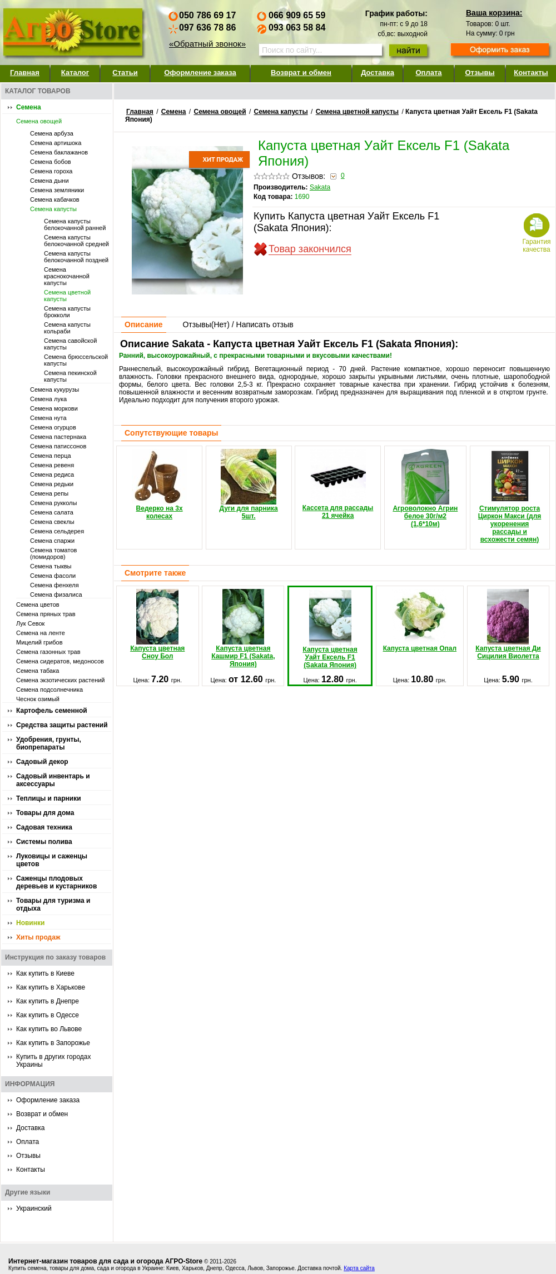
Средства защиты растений (62, 725)
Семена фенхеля (54, 585)
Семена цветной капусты (357, 112)
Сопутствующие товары (171, 432)
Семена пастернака (58, 436)
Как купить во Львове (49, 1029)
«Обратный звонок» (207, 43)
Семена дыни (49, 180)
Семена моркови (54, 408)
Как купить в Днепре (47, 1001)
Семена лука (48, 399)
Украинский (34, 1208)
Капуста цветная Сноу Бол (157, 624)
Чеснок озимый (37, 699)
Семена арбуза (51, 133)
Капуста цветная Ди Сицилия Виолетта (508, 624)
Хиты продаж (38, 937)
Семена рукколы (53, 502)
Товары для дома (45, 813)
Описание (144, 324)
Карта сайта (359, 1268)
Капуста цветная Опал (419, 620)
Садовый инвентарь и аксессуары (53, 780)
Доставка (377, 72)
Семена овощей (39, 121)
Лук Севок (30, 623)
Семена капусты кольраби (67, 327)
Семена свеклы (52, 521)
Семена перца (50, 455)
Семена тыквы (51, 566)
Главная (24, 72)
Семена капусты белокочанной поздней (76, 256)
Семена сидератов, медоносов (60, 661)
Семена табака (37, 670)
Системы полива (44, 842)
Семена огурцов (53, 427)
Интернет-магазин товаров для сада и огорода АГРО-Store (105, 1261)
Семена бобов (50, 161)
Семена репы (49, 493)
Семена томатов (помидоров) (53, 553)
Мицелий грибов (39, 642)
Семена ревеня (52, 465)
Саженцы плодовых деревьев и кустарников (56, 882)
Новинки (30, 923)
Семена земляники (57, 190)
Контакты (531, 72)
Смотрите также (155, 572)
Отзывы (479, 72)
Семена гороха (51, 171)
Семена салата (51, 512)
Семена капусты (53, 209)
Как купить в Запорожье (53, 1043)
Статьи (124, 72)
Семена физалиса (56, 594)
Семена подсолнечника (49, 689)
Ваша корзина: (494, 12)
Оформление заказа (200, 72)
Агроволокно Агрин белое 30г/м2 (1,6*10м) (425, 488)
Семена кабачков (55, 199)
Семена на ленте (40, 632)
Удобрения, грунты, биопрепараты (48, 743)
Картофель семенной (51, 711)
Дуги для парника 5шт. (248, 484)
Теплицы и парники (48, 798)
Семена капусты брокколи (67, 311)
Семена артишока (55, 142)
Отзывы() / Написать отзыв (237, 324)
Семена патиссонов (58, 446)
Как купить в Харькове (50, 987)
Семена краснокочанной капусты (67, 276)
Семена (28, 107)
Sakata (320, 187)
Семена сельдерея (57, 531)
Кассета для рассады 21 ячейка (338, 484)
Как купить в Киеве (45, 973)
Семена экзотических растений (60, 680)
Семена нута (48, 417)
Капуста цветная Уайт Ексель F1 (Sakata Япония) (329, 629)
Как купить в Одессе (47, 1015)
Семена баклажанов (59, 152)
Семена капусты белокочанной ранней (75, 224)
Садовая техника (44, 827)
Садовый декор (42, 762)
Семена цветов (37, 604)
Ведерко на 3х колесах (159, 484)
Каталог (75, 72)
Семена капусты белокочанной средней (76, 240)
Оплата (428, 72)
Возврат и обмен (301, 72)
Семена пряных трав (46, 614)
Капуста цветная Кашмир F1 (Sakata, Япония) (243, 628)
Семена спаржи (52, 540)
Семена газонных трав (48, 651)
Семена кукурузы (54, 389)
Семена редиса (52, 474)
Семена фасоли (53, 575)
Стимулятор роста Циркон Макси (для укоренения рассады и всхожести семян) (510, 496)
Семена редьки (51, 484)
